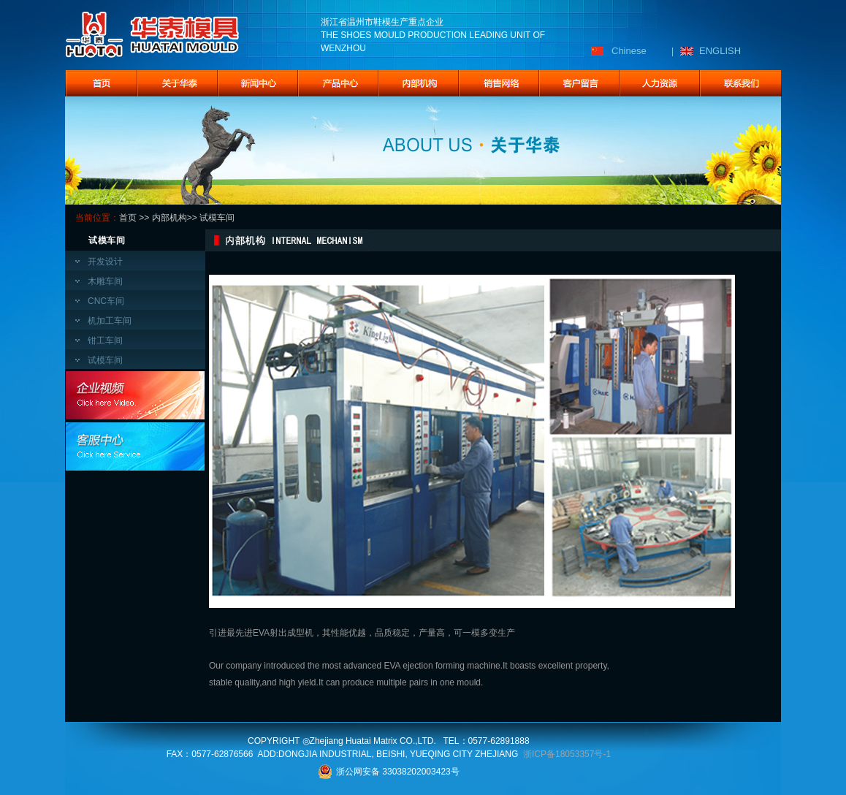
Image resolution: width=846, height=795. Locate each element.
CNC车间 (106, 301)
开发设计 (105, 261)
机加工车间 (110, 321)
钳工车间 (105, 340)
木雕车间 (105, 281)
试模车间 (105, 360)
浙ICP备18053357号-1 (567, 754)
